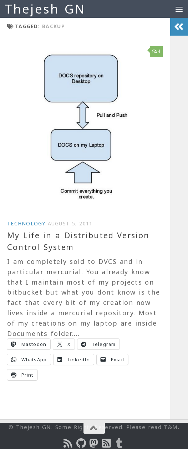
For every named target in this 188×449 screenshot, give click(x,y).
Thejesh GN (45, 8)
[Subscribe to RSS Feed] (107, 443)
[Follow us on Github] (81, 443)
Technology (26, 223)
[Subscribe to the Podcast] (68, 443)
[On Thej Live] (120, 443)
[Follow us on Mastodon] (94, 443)
